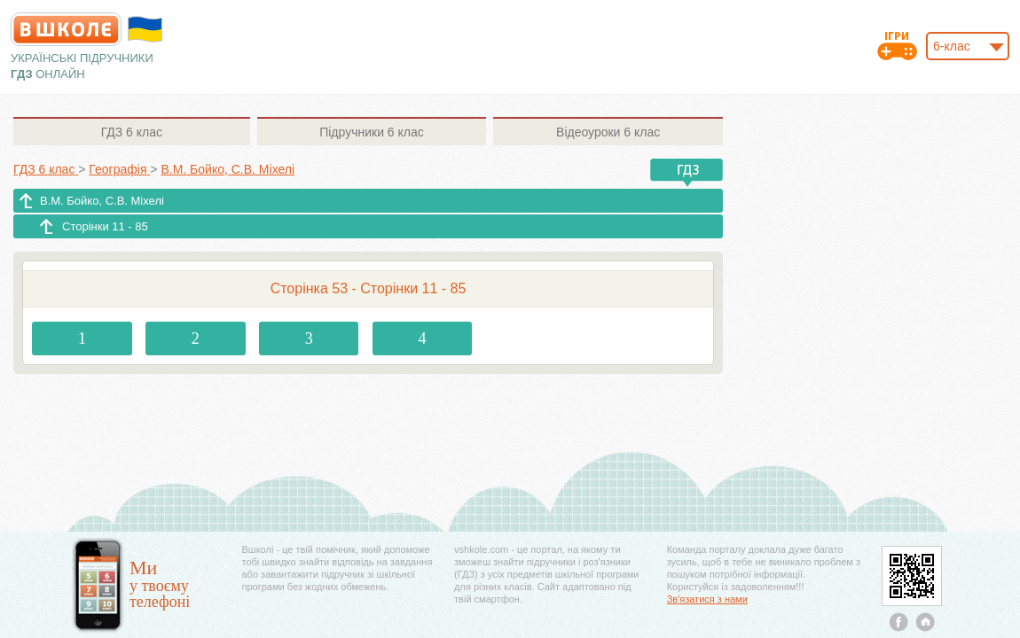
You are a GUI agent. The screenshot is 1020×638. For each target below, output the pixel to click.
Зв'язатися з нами (707, 599)
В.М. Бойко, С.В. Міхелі (102, 200)
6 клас (131, 132)
